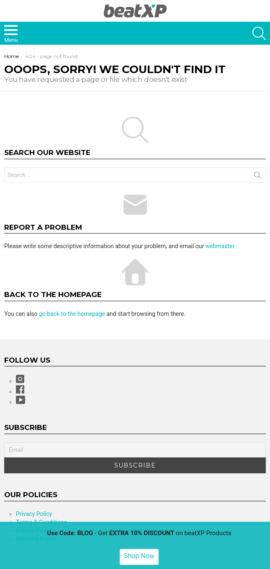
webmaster (220, 246)
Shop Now (139, 556)
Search (257, 177)
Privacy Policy (34, 514)
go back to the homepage (72, 313)
